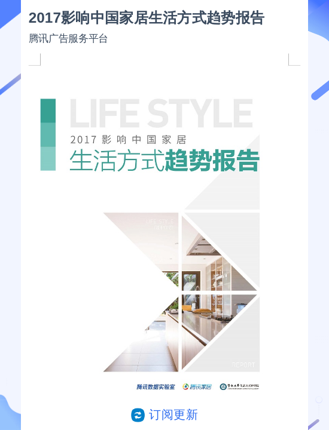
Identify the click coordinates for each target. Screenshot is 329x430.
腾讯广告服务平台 (68, 38)
